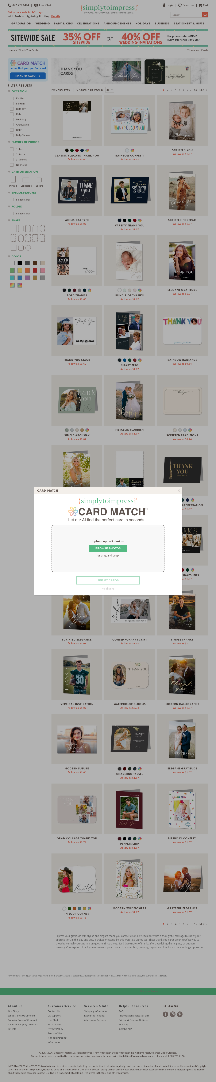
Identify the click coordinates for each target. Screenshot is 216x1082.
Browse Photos (108, 548)
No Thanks (108, 588)
